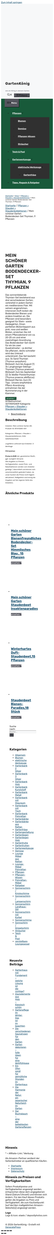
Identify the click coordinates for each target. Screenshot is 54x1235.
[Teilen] (5, 1230)
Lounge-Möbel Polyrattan (20, 867)
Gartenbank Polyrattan (21, 815)
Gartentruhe (21, 843)
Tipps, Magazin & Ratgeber (26, 182)
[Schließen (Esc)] (2, 1230)
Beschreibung (18, 414)
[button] (9, 95)
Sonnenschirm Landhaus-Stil (22, 907)
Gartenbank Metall (21, 793)
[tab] (23, 414)
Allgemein (20, 755)
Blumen (22, 121)
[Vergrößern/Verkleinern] (11, 1230)
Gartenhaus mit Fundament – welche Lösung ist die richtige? (21, 981)
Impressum (17, 1168)
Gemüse (22, 128)
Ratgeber (20, 885)
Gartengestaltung (24, 832)
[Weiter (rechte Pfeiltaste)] (5, 1233)
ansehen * (10, 398)
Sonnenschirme (23, 920)
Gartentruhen (22, 845)
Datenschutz (17, 1171)
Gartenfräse (30, 175)
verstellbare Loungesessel (22, 942)
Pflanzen (19, 113)
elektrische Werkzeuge (31, 167)
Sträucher (23, 144)
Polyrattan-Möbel (21, 881)
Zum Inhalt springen (11, 2)
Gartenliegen (22, 835)
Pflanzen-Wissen (26, 136)
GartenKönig (17, 83)
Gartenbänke (22, 819)
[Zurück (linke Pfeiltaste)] (2, 1233)
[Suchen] (12, 734)
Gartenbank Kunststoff (21, 788)
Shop (17, 196)
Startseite (9, 196)
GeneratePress (13, 1227)
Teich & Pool (18, 152)
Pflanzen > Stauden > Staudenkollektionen (17, 197)
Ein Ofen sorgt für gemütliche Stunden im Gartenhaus (21, 1075)
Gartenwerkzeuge (23, 159)
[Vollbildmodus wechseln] (8, 1230)
